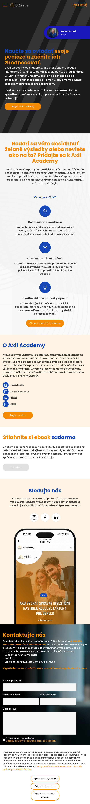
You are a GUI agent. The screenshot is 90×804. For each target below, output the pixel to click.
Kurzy (14, 398)
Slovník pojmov (20, 391)
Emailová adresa (12, 695)
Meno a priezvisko (12, 681)
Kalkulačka (17, 385)
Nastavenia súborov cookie (45, 796)
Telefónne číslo (48, 695)
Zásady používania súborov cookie (52, 767)
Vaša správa (9, 709)
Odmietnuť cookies (45, 786)
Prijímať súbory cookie (45, 779)
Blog (14, 404)
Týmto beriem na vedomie (31, 740)
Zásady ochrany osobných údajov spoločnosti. (31, 741)
